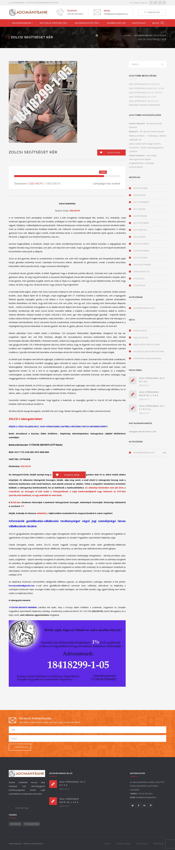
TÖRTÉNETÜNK (22, 808)
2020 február (140, 216)
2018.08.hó (15, 824)
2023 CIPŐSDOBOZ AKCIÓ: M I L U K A (146, 88)
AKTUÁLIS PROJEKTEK (53, 23)
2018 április (139, 285)
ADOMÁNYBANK (21, 23)
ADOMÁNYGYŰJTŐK (87, 23)
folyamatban (31, 824)
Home (127, 35)
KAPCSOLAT (139, 23)
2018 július (138, 278)
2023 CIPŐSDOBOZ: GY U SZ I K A (144, 84)
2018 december (141, 243)
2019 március (140, 230)
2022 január (139, 195)
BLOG (155, 23)
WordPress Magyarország (147, 358)
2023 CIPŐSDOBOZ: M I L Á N (142, 96)
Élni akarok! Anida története (152, 131)
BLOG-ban (16, 502)
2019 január (139, 236)
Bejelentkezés (140, 337)
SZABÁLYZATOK (116, 23)
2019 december (141, 223)
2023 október (140, 188)
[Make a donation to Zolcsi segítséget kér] (111, 153)
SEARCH (162, 64)
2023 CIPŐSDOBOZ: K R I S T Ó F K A (145, 92)
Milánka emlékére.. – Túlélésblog (143, 135)
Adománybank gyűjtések (150, 35)
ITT (22, 506)
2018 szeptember (142, 264)
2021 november (141, 202)
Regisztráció (140, 330)
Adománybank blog (143, 308)
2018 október (140, 257)
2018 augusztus (141, 271)
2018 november (141, 250)
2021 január (139, 209)
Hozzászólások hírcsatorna (148, 351)
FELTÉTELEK (158, 844)
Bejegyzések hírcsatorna (146, 344)
